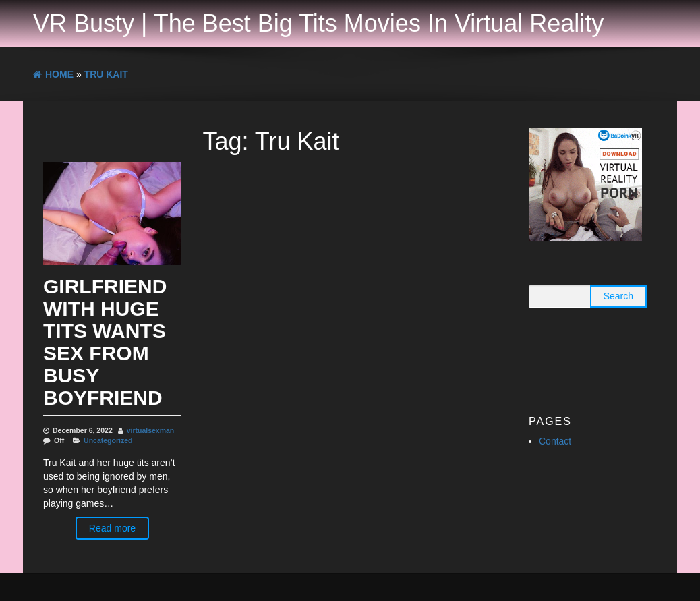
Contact (555, 441)
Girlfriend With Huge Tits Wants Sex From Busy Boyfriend (105, 342)
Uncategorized (108, 440)
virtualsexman (151, 430)
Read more (112, 528)
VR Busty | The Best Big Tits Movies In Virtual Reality (318, 23)
